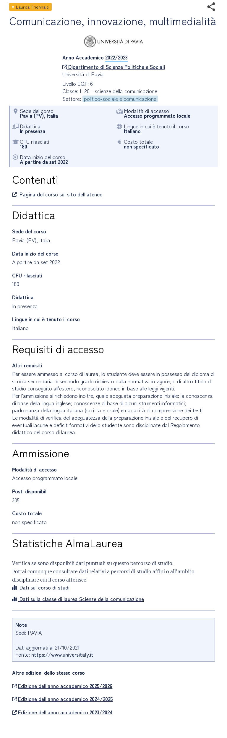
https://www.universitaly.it (62, 654)
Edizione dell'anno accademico (62, 685)
